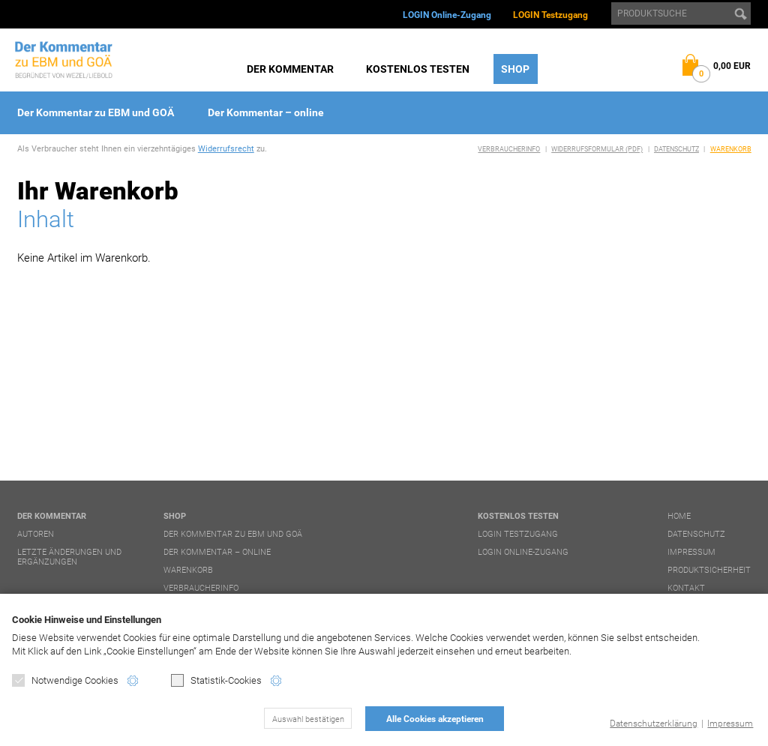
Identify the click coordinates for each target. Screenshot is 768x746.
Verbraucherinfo (509, 149)
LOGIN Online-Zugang (447, 15)
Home (679, 516)
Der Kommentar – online (266, 112)
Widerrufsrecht (226, 149)
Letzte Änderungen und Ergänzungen (69, 557)
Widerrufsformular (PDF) (597, 149)
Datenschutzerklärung (654, 723)
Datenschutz (676, 149)
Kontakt (686, 588)
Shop (515, 69)
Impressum (730, 723)
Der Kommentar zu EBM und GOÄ (95, 112)
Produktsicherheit (709, 570)
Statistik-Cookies (216, 680)
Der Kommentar (290, 69)
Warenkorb (731, 149)
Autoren (35, 534)
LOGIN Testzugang (550, 15)
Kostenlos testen (418, 69)
